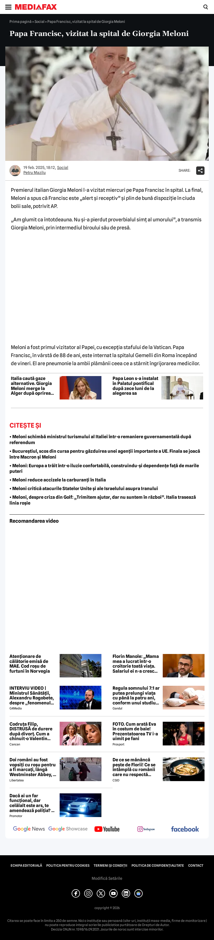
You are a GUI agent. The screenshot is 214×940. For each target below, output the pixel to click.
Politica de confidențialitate (158, 866)
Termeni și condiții (110, 866)
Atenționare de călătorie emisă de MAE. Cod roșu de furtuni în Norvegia (29, 663)
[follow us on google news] (28, 829)
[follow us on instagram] (146, 829)
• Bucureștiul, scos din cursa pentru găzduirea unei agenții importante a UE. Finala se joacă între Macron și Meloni (104, 454)
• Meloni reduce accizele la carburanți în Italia (57, 480)
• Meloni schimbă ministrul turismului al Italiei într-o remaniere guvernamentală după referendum (100, 439)
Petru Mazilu (34, 172)
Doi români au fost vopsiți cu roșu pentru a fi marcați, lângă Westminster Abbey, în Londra (33, 767)
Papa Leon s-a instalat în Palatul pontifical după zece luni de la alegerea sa (135, 386)
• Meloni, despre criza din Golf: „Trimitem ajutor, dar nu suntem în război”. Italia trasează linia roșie (102, 500)
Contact (195, 866)
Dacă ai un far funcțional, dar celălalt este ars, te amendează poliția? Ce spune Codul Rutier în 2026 (33, 803)
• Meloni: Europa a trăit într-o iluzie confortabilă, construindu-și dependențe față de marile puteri (104, 468)
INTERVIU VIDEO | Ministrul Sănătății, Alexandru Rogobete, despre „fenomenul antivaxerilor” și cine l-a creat (31, 695)
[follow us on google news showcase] (67, 829)
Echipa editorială (26, 866)
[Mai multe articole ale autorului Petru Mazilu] (15, 170)
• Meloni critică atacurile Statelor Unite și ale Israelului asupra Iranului (83, 488)
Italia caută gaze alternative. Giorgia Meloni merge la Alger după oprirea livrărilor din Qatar (31, 386)
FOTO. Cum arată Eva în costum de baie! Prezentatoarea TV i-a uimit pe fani (135, 731)
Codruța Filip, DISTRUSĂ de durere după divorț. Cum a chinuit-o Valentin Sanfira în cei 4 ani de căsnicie (31, 731)
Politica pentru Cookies (67, 866)
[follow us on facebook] (185, 829)
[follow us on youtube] (107, 829)
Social (39, 21)
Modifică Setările (107, 878)
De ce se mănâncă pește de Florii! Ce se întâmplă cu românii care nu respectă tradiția (134, 767)
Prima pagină (20, 21)
